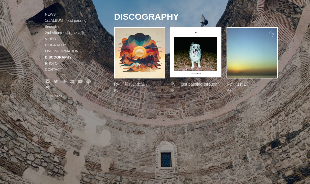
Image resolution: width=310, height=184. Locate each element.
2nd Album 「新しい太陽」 (66, 33)
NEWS (50, 14)
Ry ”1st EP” (238, 84)
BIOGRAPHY (55, 45)
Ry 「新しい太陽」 (131, 84)
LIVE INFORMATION (73, 51)
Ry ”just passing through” (194, 84)
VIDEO (50, 39)
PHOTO (51, 63)
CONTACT (53, 69)
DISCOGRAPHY (58, 57)
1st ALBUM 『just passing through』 (66, 23)
